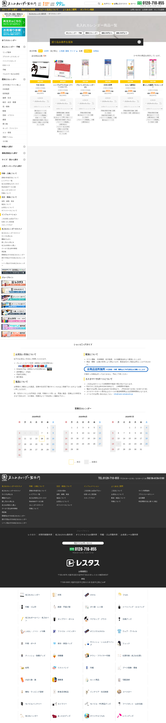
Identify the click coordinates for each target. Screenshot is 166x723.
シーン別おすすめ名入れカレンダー (14, 523)
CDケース (6, 65)
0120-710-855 (153, 3)
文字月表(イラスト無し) (12, 85)
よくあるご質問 (69, 9)
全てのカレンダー (9, 40)
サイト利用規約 (144, 491)
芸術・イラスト (8, 115)
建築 (4, 120)
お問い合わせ (135, 10)
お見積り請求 (147, 10)
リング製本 (7, 52)
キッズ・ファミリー (10, 128)
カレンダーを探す (10, 9)
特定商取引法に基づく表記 (148, 501)
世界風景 (6, 94)
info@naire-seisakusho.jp (123, 394)
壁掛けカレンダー (9, 79)
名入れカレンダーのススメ (11, 233)
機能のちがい (6, 239)
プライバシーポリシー (146, 494)
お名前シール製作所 (129, 534)
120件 (46, 51)
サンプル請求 (159, 10)
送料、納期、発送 (8, 201)
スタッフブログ (7, 225)
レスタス (32, 534)
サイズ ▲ (74, 51)
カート (132, 4)
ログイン (106, 4)
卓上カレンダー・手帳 (11, 47)
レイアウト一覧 (7, 181)
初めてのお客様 (28, 9)
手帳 (4, 70)
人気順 (61, 51)
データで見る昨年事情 (9, 248)
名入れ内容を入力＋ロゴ (10, 184)
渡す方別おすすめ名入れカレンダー (14, 519)
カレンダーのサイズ (9, 190)
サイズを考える (7, 236)
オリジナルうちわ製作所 (86, 534)
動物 (4, 111)
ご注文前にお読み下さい (10, 219)
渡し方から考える (8, 242)
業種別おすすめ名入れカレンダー (13, 255)
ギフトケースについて (9, 210)
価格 (67, 51)
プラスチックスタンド (11, 57)
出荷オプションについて (41, 106)
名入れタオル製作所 (64, 534)
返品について (6, 204)
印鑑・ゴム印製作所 (109, 534)
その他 (5, 141)
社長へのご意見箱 (8, 222)
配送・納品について (118, 498)
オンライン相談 (87, 9)
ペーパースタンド (9, 61)
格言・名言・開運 (9, 102)
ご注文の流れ (61, 491)
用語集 (4, 252)
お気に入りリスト (119, 4)
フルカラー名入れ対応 (11, 74)
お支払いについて (8, 207)
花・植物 (6, 106)
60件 (40, 51)
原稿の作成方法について (10, 178)
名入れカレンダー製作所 (37, 14)
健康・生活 (7, 98)
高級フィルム (8, 137)
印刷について (6, 193)
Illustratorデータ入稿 (9, 187)
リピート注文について (48, 9)
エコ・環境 (7, 133)
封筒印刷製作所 (45, 534)
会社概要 (142, 498)
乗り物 (5, 124)
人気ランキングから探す (12, 166)
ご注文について (116, 491)
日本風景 (6, 89)
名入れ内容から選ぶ (9, 245)
